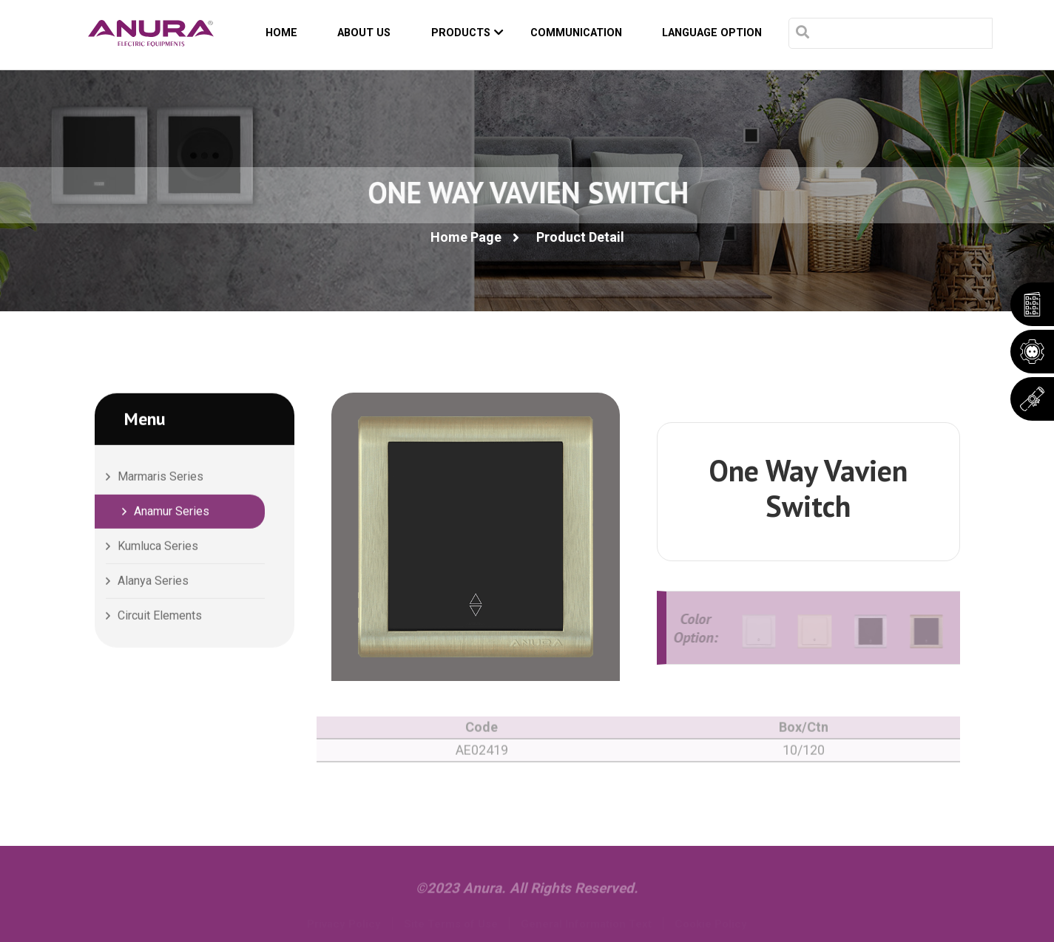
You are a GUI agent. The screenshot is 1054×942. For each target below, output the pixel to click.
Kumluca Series (158, 548)
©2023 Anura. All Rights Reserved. (527, 893)
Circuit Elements (160, 617)
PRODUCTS (467, 33)
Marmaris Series (160, 478)
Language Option (712, 33)
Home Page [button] (465, 237)
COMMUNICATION (576, 33)
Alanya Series (153, 582)
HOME (281, 33)
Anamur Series (171, 513)
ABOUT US (364, 33)
